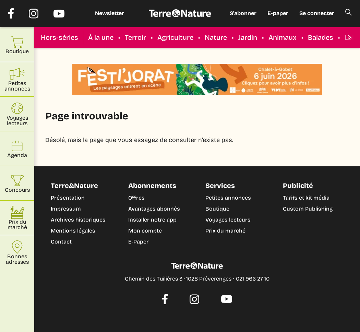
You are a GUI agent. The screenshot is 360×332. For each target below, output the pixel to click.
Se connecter (316, 13)
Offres (136, 197)
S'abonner (243, 13)
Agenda (17, 148)
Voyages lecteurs (228, 219)
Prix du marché (225, 230)
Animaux (282, 37)
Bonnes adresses (17, 252)
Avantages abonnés (154, 208)
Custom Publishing (308, 208)
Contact (61, 241)
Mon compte (145, 230)
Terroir (135, 37)
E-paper (277, 13)
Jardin (247, 37)
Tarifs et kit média (306, 197)
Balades (320, 37)
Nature (216, 37)
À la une (100, 37)
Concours (17, 183)
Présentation (68, 197)
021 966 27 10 (252, 278)
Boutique (217, 208)
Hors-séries (59, 37)
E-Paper (138, 241)
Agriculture (175, 37)
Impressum (66, 208)
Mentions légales (73, 230)
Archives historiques (78, 219)
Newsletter (109, 13)
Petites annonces (228, 197)
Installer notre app (152, 219)
